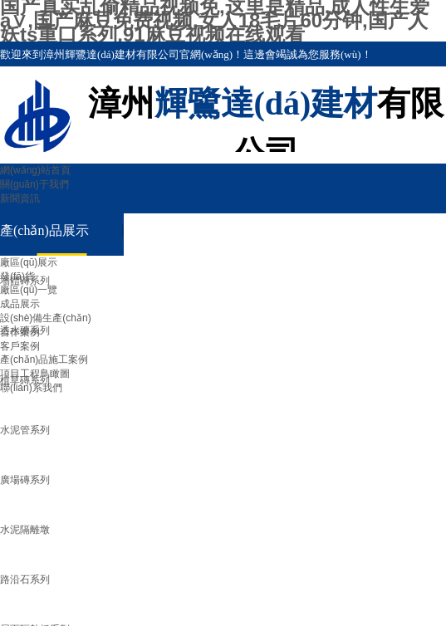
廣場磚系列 (25, 480)
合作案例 (20, 332)
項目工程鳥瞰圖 (35, 373)
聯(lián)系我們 (31, 388)
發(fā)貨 (17, 276)
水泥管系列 (25, 430)
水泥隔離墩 (25, 530)
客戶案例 (20, 346)
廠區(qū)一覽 (28, 290)
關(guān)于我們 (34, 184)
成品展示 (20, 304)
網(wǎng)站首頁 (35, 170)
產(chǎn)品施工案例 (44, 359)
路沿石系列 (25, 579)
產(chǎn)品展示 (44, 230)
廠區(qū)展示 (28, 262)
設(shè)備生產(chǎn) (45, 318)
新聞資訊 (20, 198)
